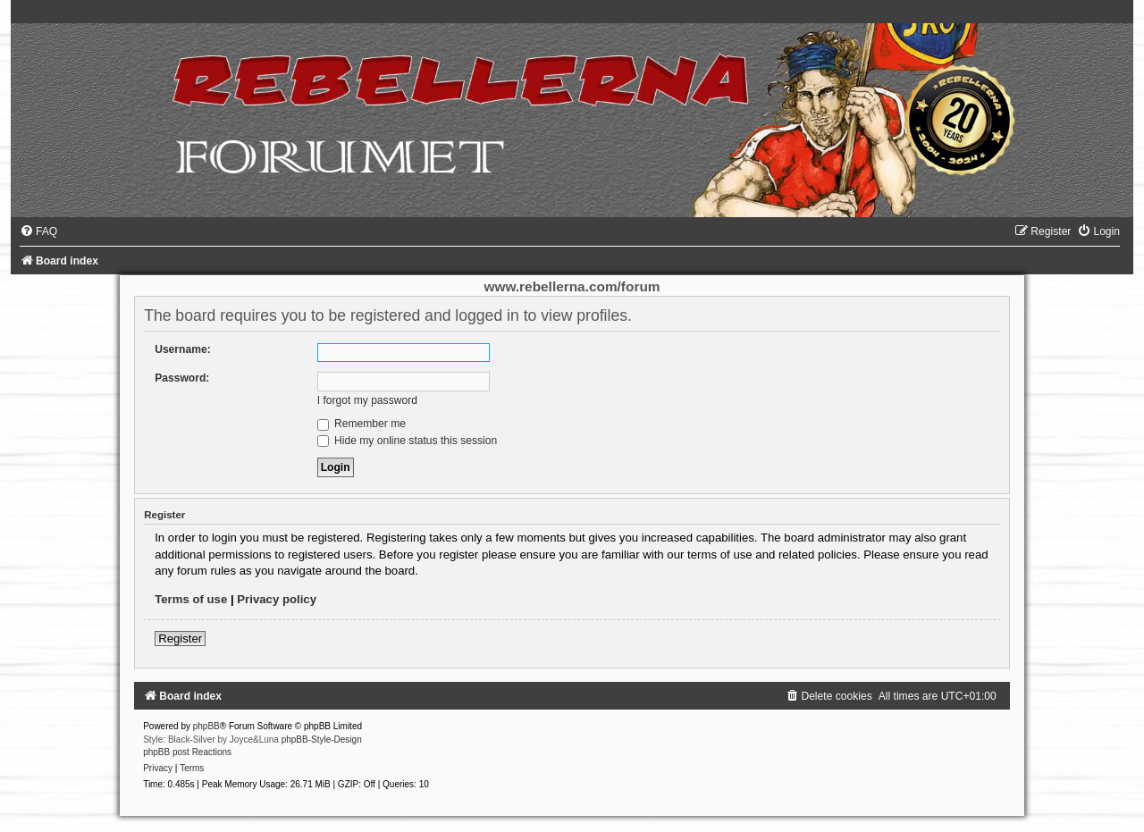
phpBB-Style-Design (322, 739)
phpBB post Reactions (187, 752)
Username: (183, 349)
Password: (182, 378)
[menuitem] (38, 231)
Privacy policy (276, 599)
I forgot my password (367, 400)
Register (180, 638)
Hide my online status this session (407, 440)
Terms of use (191, 599)
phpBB (206, 726)
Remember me (361, 423)
